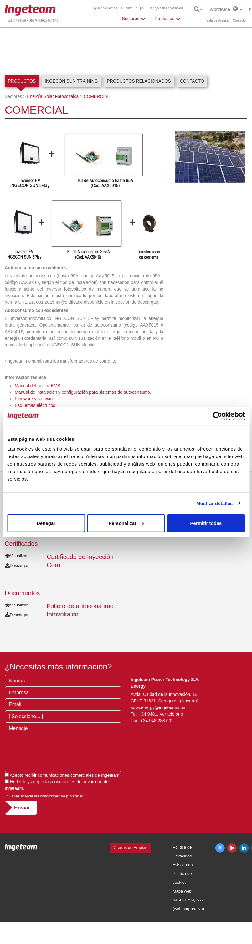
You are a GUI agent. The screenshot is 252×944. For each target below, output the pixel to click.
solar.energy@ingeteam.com (159, 707)
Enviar (22, 808)
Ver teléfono (171, 714)
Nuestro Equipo (132, 8)
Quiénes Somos (105, 8)
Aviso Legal (183, 864)
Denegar (46, 523)
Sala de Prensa (217, 20)
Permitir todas (206, 523)
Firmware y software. (35, 398)
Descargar (16, 565)
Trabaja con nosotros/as (165, 8)
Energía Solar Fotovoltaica (53, 96)
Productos (22, 80)
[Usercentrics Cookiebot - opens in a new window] (217, 416)
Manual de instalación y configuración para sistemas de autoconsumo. (83, 392)
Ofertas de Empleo (130, 847)
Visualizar (16, 555)
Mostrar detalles (214, 503)
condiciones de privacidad (77, 781)
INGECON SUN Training (71, 80)
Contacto (239, 20)
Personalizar (126, 523)
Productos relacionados (139, 80)
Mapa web (182, 891)
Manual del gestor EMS (37, 385)
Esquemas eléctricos (35, 405)
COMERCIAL (97, 96)
